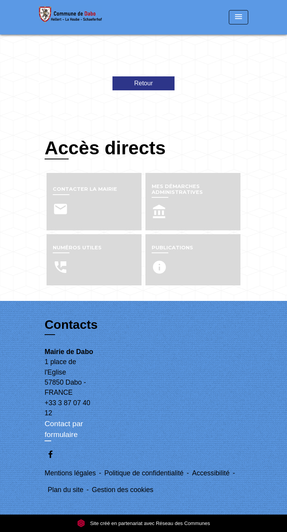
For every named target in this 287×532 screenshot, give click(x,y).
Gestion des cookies (122, 490)
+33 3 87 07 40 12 (67, 408)
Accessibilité (211, 473)
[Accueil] (70, 17)
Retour (143, 83)
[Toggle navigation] (238, 17)
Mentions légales (70, 473)
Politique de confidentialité (143, 473)
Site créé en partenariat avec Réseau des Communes (143, 523)
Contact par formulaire (64, 429)
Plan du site (65, 490)
